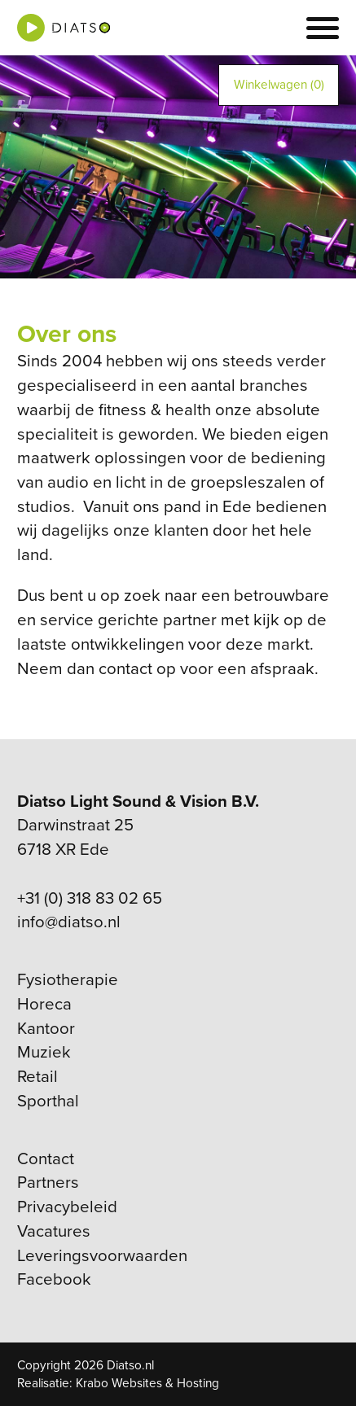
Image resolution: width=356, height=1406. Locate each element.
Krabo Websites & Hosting (147, 1383)
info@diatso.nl (69, 922)
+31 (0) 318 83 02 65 (89, 898)
